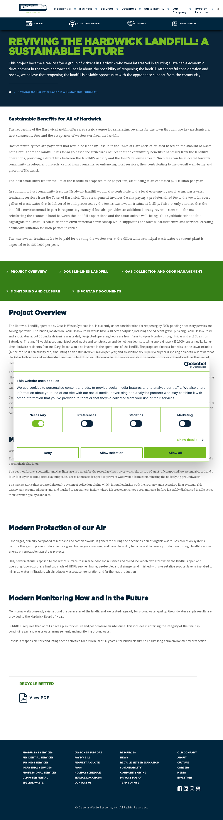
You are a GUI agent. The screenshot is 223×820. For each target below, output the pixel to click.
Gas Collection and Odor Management (164, 271)
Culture (183, 763)
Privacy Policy (131, 778)
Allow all (175, 453)
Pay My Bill (82, 757)
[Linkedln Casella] (186, 789)
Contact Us (82, 783)
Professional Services (39, 773)
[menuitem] (65, 10)
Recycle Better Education (139, 763)
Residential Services (37, 757)
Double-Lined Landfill (86, 271)
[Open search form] (218, 8)
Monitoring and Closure (35, 291)
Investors (184, 778)
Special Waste (33, 783)
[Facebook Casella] (179, 789)
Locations (129, 8)
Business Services (35, 763)
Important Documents (99, 291)
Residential (62, 8)
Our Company (179, 10)
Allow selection (111, 453)
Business (85, 8)
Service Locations (88, 778)
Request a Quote (87, 763)
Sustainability (154, 8)
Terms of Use (129, 783)
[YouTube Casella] (198, 789)
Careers (183, 768)
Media (181, 773)
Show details (187, 439)
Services (106, 8)
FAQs (78, 768)
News (124, 757)
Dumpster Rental (35, 778)
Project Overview (29, 271)
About (182, 757)
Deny (48, 453)
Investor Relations (201, 10)
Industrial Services (37, 768)
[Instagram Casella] (192, 789)
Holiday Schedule (87, 773)
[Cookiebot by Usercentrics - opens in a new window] (187, 364)
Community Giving (133, 773)
